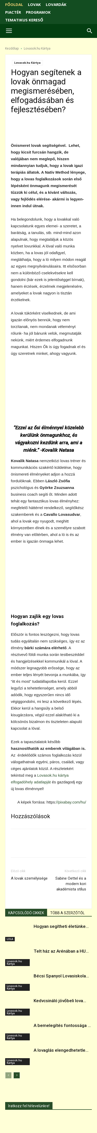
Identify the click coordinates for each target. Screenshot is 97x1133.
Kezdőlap (12, 48)
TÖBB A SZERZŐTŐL (67, 913)
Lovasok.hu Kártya (37, 48)
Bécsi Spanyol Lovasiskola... (61, 975)
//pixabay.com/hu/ (71, 802)
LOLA (10, 939)
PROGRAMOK (38, 12)
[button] (90, 31)
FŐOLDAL (14, 4)
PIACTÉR (13, 12)
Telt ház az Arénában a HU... (61, 951)
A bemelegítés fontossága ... (62, 1025)
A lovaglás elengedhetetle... (61, 1050)
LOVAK (34, 4)
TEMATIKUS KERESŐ (24, 19)
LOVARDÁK (56, 4)
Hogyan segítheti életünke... (61, 926)
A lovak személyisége (29, 878)
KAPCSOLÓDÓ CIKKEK (26, 913)
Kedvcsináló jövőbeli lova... (60, 1000)
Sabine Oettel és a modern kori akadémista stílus (70, 883)
